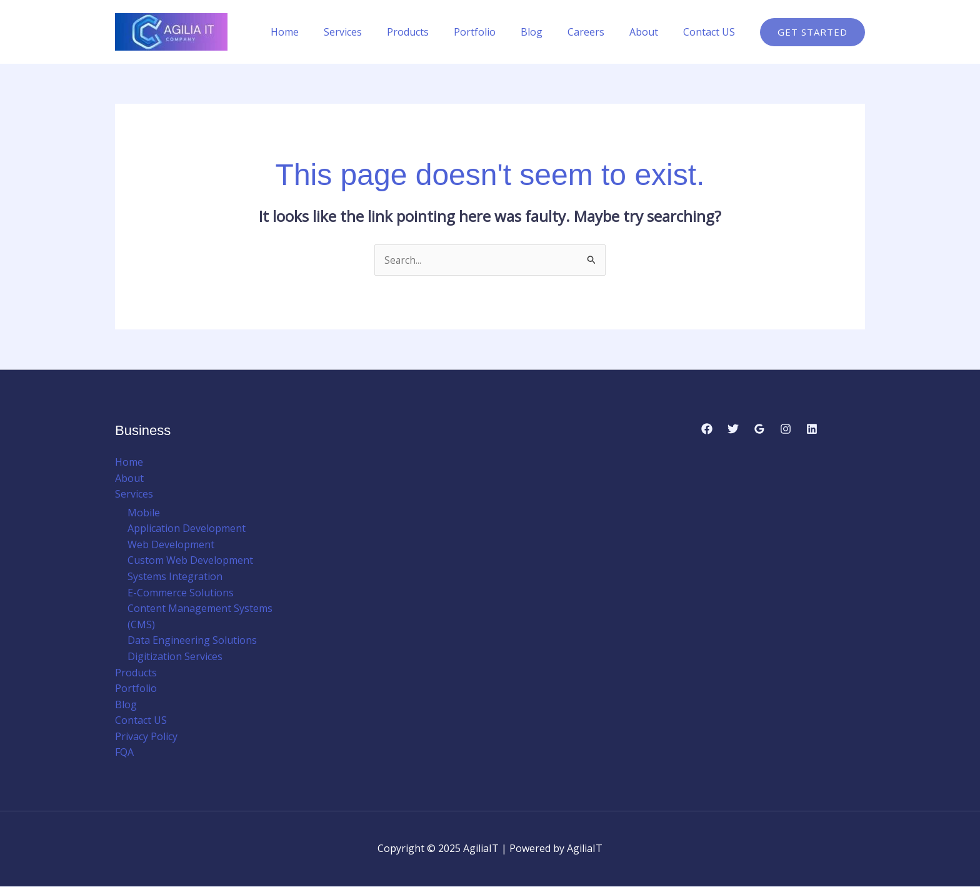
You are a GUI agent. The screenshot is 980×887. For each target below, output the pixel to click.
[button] (812, 32)
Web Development (171, 545)
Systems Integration (175, 577)
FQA (124, 752)
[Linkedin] (812, 428)
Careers (598, 32)
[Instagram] (785, 428)
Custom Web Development (190, 561)
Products (435, 32)
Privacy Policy (146, 737)
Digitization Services (175, 657)
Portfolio (497, 32)
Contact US (712, 32)
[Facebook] (706, 428)
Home (322, 32)
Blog (549, 32)
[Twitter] (733, 428)
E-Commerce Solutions (181, 592)
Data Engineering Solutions (192, 641)
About (651, 32)
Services (375, 32)
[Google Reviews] (759, 428)
